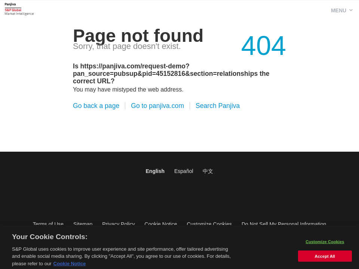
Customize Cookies (209, 224)
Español (183, 171)
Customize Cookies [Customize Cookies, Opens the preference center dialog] (325, 243)
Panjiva (19, 9)
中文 (208, 171)
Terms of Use (48, 224)
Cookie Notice (160, 224)
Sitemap (82, 224)
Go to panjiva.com (157, 105)
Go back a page (96, 105)
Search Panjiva (218, 105)
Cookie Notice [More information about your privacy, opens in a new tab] (69, 265)
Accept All (325, 258)
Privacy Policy (118, 224)
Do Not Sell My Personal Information (284, 224)
